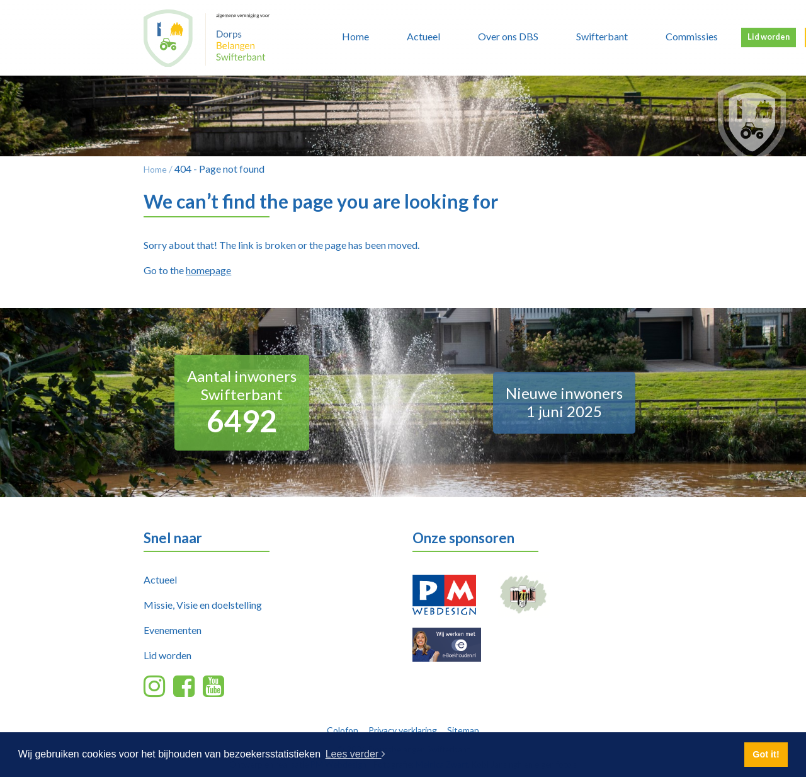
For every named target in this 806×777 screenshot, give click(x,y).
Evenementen (173, 630)
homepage (208, 270)
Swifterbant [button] (602, 36)
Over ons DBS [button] (508, 36)
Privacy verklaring (402, 730)
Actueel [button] (423, 36)
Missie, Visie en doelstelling (203, 605)
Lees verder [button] (355, 754)
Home (355, 36)
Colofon (342, 730)
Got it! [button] (765, 754)
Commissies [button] (692, 36)
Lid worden (768, 37)
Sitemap (463, 730)
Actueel (160, 579)
